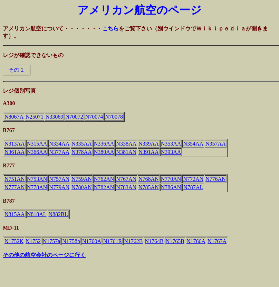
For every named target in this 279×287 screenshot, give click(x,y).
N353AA (171, 144)
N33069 (55, 117)
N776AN (215, 179)
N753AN (37, 179)
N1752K (13, 241)
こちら (110, 28)
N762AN (104, 179)
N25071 (35, 117)
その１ (16, 70)
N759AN (81, 179)
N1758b (71, 241)
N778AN (37, 187)
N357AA (215, 144)
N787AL (193, 187)
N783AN (126, 187)
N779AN (59, 187)
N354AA (193, 144)
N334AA (59, 144)
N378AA (81, 152)
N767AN (126, 179)
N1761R (112, 241)
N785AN (148, 187)
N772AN (193, 179)
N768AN (148, 179)
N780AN (81, 187)
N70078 (114, 117)
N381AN (126, 152)
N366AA (37, 152)
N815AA (14, 214)
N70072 (74, 117)
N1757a (51, 241)
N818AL (37, 214)
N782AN (104, 187)
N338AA (126, 144)
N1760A (91, 241)
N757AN (59, 179)
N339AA (148, 144)
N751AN (14, 179)
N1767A (217, 241)
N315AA (37, 144)
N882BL (58, 214)
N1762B (133, 241)
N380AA (104, 152)
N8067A (13, 117)
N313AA (14, 144)
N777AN (14, 187)
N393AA (171, 152)
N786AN (171, 187)
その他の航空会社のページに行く (44, 255)
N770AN (171, 179)
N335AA (81, 144)
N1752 (33, 241)
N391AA (148, 152)
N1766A (195, 241)
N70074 (94, 117)
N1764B (154, 241)
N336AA (104, 144)
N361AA (14, 152)
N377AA (59, 152)
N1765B (175, 241)
